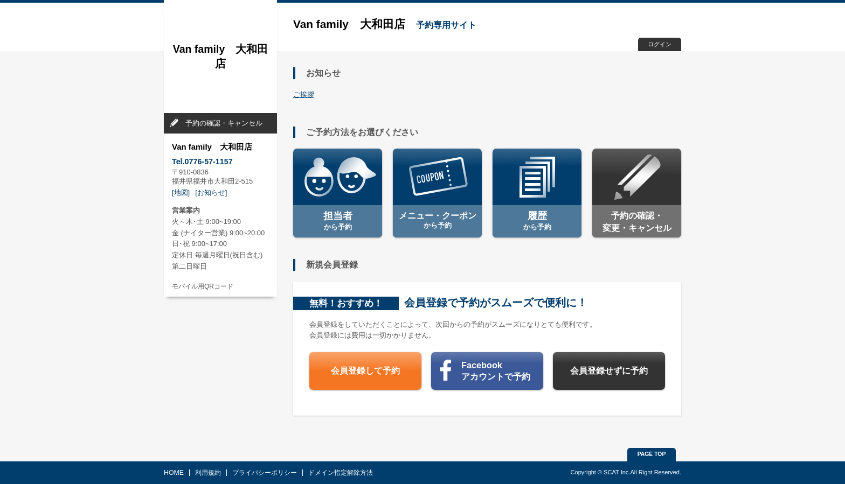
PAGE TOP (652, 454)
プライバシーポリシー (264, 472)
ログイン (659, 44)
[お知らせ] (211, 192)
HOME (174, 472)
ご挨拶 (303, 94)
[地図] (181, 192)
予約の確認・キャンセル (223, 123)
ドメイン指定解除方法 (340, 472)
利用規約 (208, 472)
